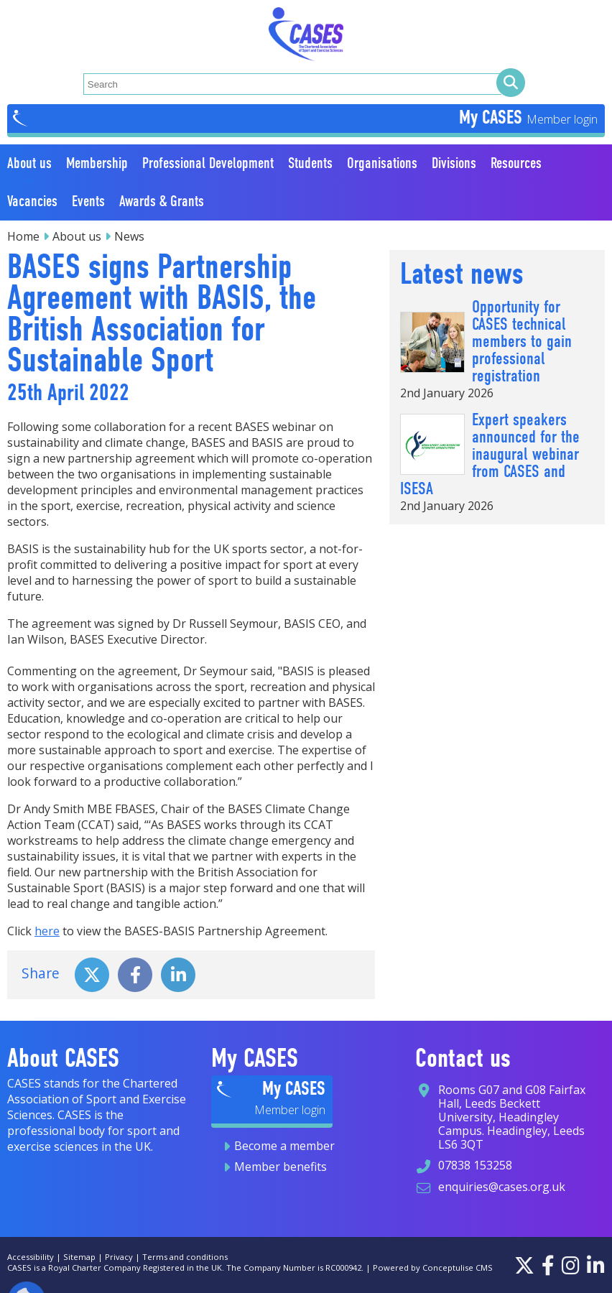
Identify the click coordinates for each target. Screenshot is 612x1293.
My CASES (493, 117)
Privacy (119, 1256)
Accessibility (30, 1256)
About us (76, 236)
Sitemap (79, 1256)
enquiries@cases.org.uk (501, 1187)
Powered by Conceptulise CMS (433, 1267)
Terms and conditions (185, 1256)
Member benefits (280, 1166)
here (47, 931)
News (129, 236)
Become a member (284, 1146)
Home (23, 236)
